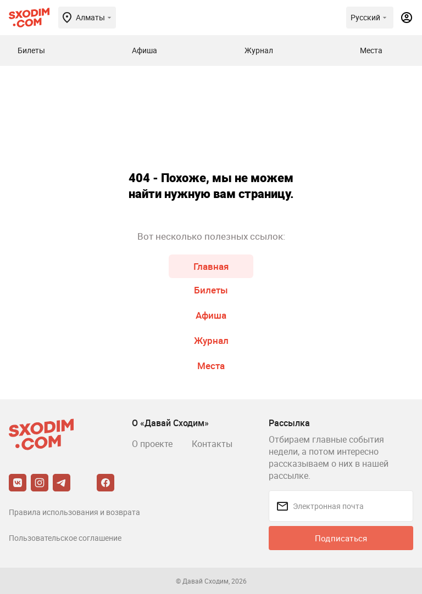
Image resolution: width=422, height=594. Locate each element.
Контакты (212, 444)
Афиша (211, 315)
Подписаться (341, 538)
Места (211, 365)
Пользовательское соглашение (65, 538)
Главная (211, 266)
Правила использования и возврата (74, 512)
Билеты (211, 290)
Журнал (211, 340)
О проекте (152, 444)
